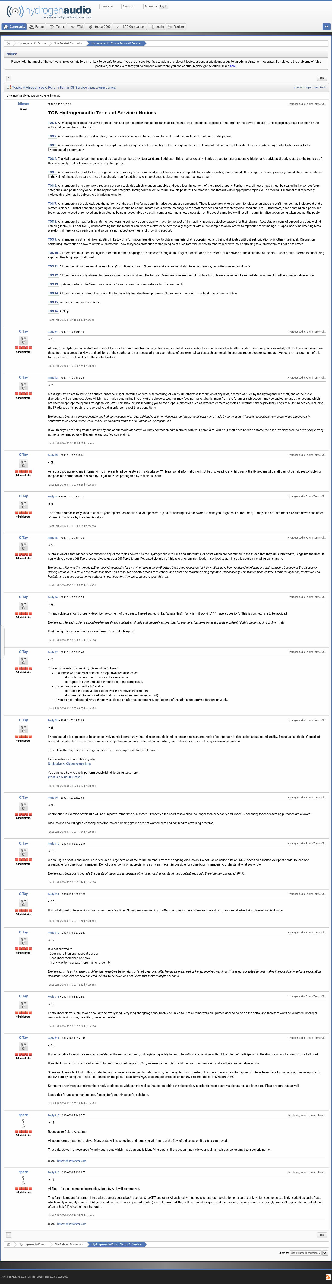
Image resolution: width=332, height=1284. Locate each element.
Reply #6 (53, 597)
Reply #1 (53, 331)
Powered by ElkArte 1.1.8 (13, 1277)
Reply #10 (53, 843)
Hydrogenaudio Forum (32, 43)
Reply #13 (53, 996)
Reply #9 (53, 797)
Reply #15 (53, 1115)
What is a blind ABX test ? (65, 777)
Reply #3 (53, 455)
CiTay (23, 331)
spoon (23, 1115)
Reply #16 (53, 1172)
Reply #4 (53, 496)
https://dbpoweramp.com (71, 1160)
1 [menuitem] (8, 78)
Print (322, 78)
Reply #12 (53, 932)
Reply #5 (53, 537)
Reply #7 (53, 652)
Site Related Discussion (68, 43)
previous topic (303, 87)
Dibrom (23, 104)
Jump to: (284, 1253)
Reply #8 (53, 720)
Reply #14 (53, 1038)
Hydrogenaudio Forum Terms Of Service (115, 43)
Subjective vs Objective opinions (69, 763)
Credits (31, 1277)
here (233, 66)
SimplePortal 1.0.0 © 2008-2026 (52, 1277)
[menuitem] (322, 78)
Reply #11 (53, 894)
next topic (320, 87)
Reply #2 (53, 377)
